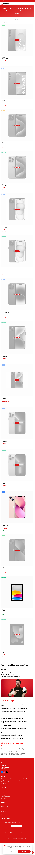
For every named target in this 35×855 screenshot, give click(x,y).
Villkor (21, 835)
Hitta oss (2, 814)
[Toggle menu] (33, 3)
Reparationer (3, 804)
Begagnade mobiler (5, 806)
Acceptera (24, 851)
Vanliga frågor (3, 813)
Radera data (16, 835)
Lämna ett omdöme (16, 825)
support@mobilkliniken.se (6, 796)
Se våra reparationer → (6, 826)
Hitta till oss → (4, 765)
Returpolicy (25, 835)
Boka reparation (4, 809)
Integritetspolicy (10, 835)
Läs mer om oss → (5, 783)
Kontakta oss (3, 811)
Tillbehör (2, 808)
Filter (17, 19)
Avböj (11, 851)
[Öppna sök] (31, 3)
